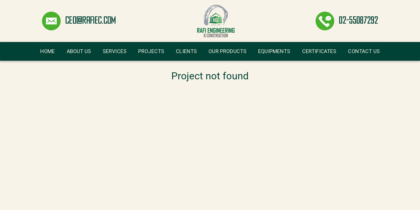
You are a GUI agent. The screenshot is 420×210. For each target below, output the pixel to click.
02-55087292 (358, 21)
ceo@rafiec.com (90, 21)
